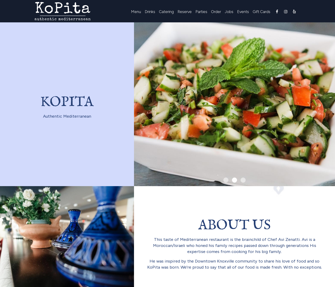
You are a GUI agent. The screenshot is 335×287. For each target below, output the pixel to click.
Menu (136, 11)
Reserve (185, 11)
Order (216, 11)
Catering (166, 11)
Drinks (150, 11)
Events (243, 11)
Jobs (229, 11)
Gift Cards (261, 11)
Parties (201, 11)
